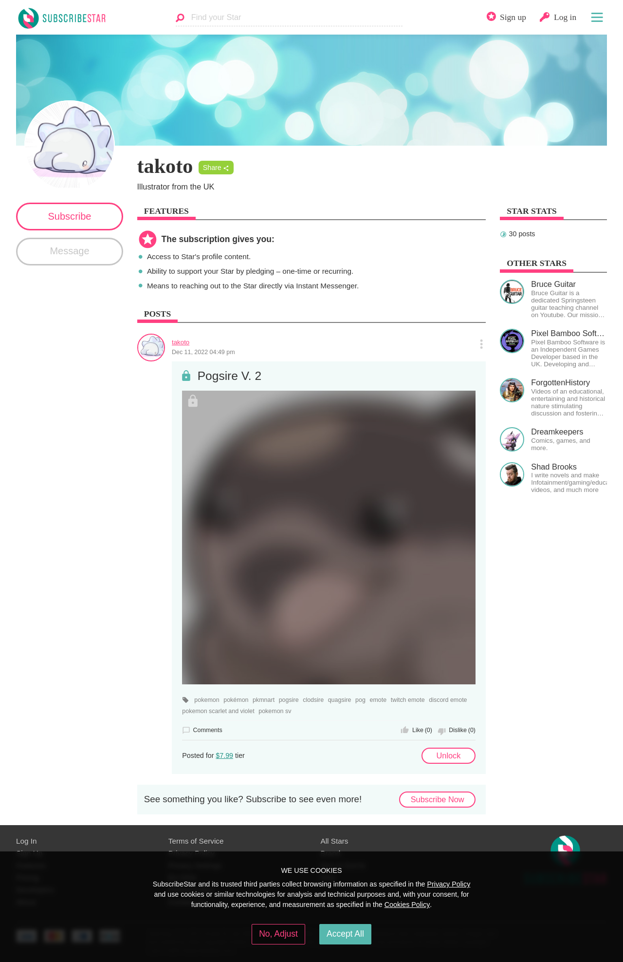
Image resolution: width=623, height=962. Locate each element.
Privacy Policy (448, 884)
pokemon (206, 700)
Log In (26, 841)
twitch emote (408, 700)
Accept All (345, 934)
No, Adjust (278, 934)
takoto (180, 342)
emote (377, 700)
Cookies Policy (407, 904)
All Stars (334, 841)
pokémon (235, 700)
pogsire (289, 700)
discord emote (448, 700)
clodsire (313, 700)
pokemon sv (274, 711)
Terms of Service (196, 841)
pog (360, 700)
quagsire (339, 700)
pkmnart (264, 700)
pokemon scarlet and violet (218, 711)
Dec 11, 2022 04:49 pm (203, 352)
